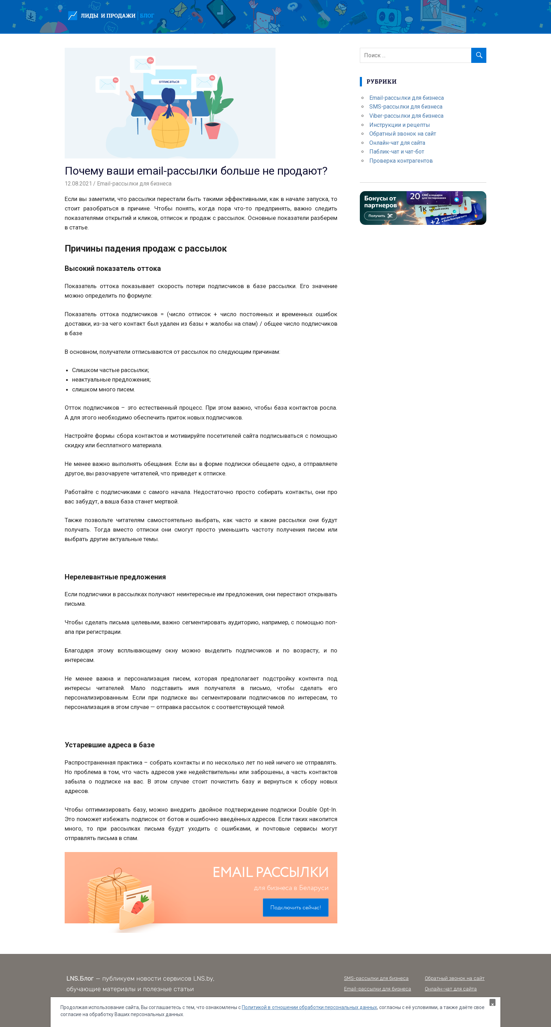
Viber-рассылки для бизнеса (406, 115)
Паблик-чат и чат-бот (396, 151)
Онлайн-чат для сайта (397, 142)
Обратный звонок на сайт (402, 133)
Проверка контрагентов (401, 160)
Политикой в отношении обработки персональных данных (309, 1007)
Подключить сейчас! (295, 907)
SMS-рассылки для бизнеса (405, 106)
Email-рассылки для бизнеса (134, 183)
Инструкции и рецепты (399, 125)
